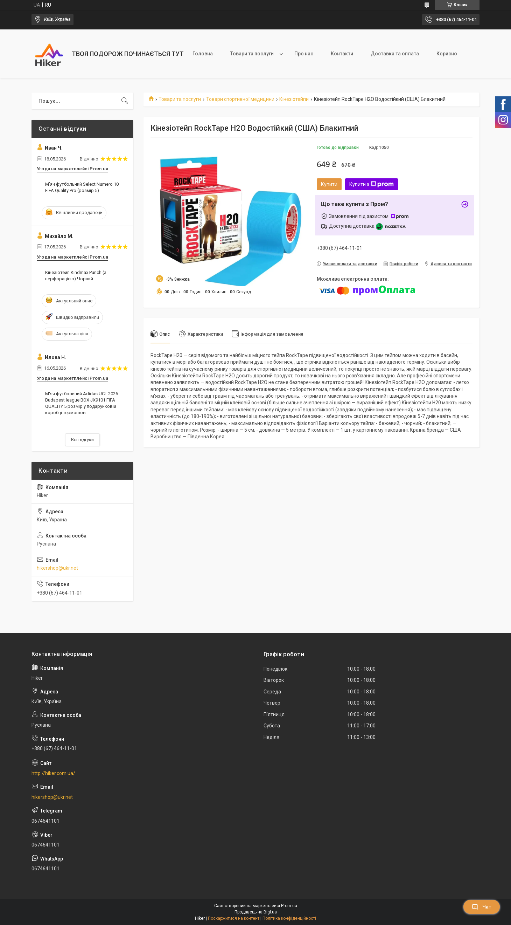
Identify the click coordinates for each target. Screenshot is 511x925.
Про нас (303, 53)
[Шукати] (124, 100)
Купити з (371, 184)
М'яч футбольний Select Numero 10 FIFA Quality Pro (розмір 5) (82, 187)
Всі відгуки (82, 439)
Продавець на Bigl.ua (255, 912)
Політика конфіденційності (289, 918)
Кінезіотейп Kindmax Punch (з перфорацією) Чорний (75, 275)
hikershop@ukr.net (57, 568)
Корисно (446, 53)
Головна (202, 53)
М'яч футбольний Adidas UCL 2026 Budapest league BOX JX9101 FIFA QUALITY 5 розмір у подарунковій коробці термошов (81, 403)
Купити (329, 184)
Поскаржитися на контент (233, 918)
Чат (481, 907)
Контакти (342, 53)
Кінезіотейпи (294, 99)
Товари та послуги (252, 53)
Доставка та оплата (395, 53)
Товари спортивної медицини (240, 99)
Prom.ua (289, 905)
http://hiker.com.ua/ (53, 773)
